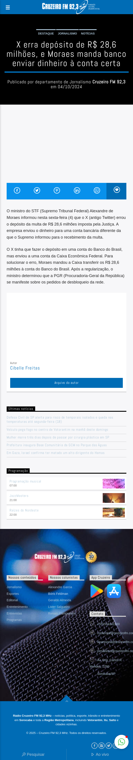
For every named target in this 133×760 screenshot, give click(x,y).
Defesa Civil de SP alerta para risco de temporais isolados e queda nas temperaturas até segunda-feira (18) (60, 419)
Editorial (12, 600)
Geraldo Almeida (59, 600)
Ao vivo (100, 754)
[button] (121, 742)
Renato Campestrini (62, 613)
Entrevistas (14, 613)
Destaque (46, 33)
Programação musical (25, 481)
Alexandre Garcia (60, 587)
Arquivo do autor (66, 382)
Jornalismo (67, 33)
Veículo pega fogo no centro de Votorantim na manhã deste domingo (57, 429)
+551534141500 (108, 624)
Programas (14, 620)
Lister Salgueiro (59, 607)
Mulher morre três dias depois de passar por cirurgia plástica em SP (58, 437)
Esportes (13, 593)
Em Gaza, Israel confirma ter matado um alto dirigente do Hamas (56, 453)
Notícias (88, 33)
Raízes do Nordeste (24, 510)
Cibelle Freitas (25, 368)
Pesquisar (33, 754)
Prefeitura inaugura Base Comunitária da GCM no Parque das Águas (57, 445)
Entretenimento (17, 607)
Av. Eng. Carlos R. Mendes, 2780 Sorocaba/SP (106, 667)
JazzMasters (19, 495)
